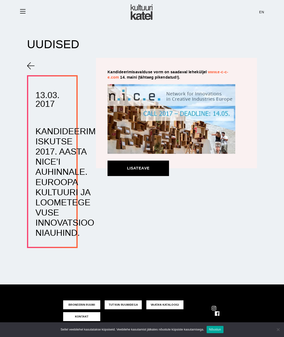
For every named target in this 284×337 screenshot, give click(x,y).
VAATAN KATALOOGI (165, 304)
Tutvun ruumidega (123, 304)
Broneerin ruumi (81, 304)
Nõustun (215, 329)
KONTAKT (82, 316)
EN (261, 12)
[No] (278, 329)
